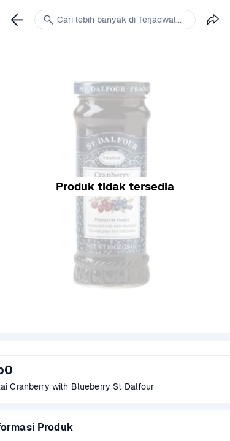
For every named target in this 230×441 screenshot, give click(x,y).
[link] (17, 19)
